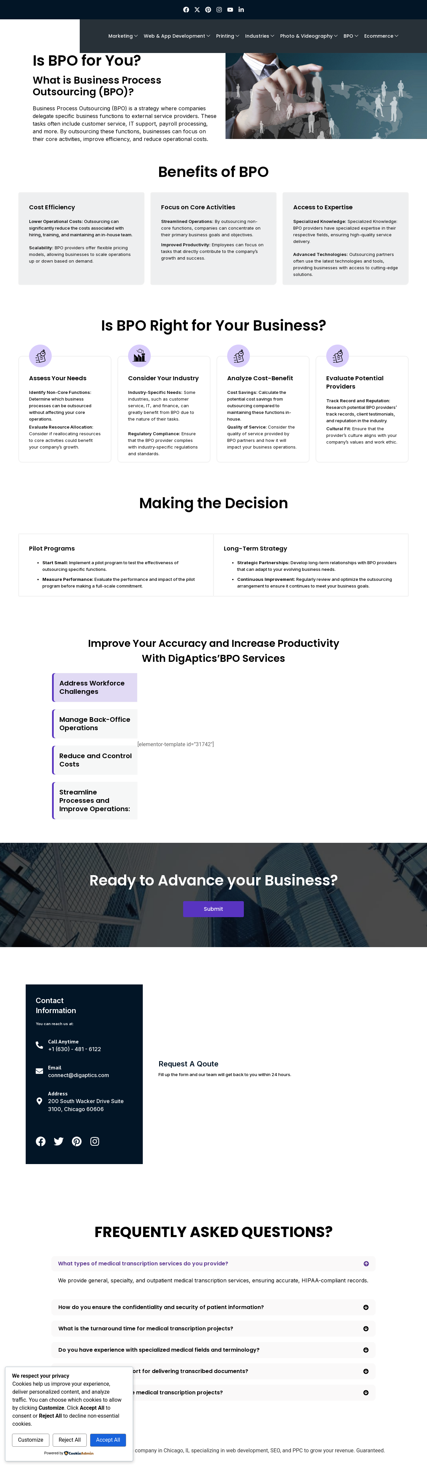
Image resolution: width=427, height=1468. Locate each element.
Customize (30, 1440)
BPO (351, 36)
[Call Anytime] (39, 1045)
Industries (259, 36)
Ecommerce (381, 36)
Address (58, 1093)
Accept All (108, 1440)
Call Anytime (63, 1041)
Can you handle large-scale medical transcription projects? (140, 1392)
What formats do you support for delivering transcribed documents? (153, 1371)
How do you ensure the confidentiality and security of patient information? (161, 1307)
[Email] (39, 1071)
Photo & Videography (309, 36)
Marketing (123, 36)
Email (54, 1067)
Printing (227, 36)
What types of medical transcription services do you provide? (143, 1263)
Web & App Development (177, 36)
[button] (213, 1263)
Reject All (70, 1440)
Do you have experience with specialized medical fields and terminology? (159, 1350)
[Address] (39, 1101)
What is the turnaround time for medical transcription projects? (145, 1328)
